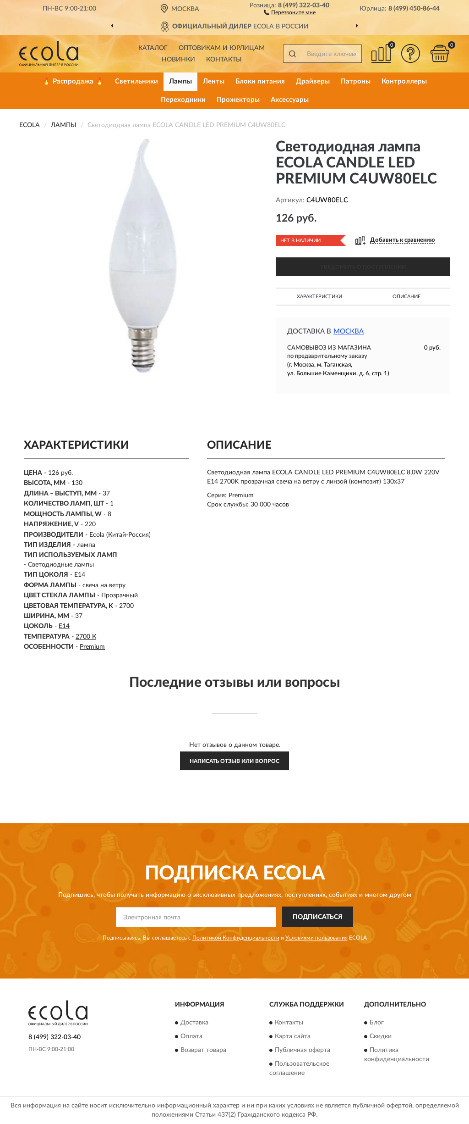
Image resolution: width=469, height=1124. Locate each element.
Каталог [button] (153, 48)
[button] (290, 12)
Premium (92, 647)
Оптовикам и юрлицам (222, 48)
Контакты (224, 59)
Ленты (213, 81)
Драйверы (313, 81)
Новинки (178, 59)
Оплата (191, 1036)
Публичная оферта (302, 1050)
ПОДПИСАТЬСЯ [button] (318, 917)
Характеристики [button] (319, 296)
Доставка (194, 1022)
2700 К (86, 637)
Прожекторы (238, 99)
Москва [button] (348, 331)
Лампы (180, 81)
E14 (64, 626)
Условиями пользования (316, 937)
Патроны (356, 81)
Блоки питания (260, 81)
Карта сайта (293, 1036)
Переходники (183, 99)
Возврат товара (203, 1050)
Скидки (381, 1036)
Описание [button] (406, 296)
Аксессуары (290, 99)
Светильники (136, 81)
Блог (377, 1022)
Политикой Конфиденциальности (235, 937)
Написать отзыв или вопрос (234, 761)
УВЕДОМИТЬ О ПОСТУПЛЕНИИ (363, 267)
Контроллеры (404, 81)
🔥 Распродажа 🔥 (73, 81)
